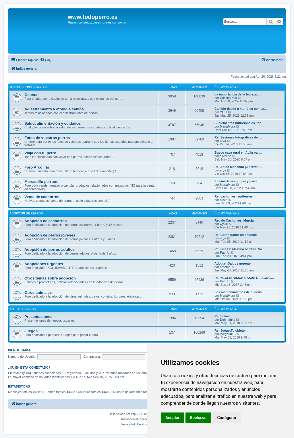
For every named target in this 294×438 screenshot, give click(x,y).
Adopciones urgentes (43, 264)
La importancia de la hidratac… (237, 94)
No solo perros (22, 309)
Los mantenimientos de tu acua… (239, 292)
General (31, 95)
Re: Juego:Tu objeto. (230, 330)
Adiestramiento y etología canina (54, 109)
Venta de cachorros (41, 197)
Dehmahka (227, 319)
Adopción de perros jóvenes (49, 235)
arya (223, 140)
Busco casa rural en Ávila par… (238, 152)
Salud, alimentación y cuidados (52, 123)
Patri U (225, 252)
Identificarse (19, 350)
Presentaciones (38, 316)
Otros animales (38, 292)
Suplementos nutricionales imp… (239, 123)
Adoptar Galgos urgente (232, 263)
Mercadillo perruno (41, 181)
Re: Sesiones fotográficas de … (238, 137)
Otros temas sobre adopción (50, 278)
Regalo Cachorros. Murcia (234, 220)
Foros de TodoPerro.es (28, 87)
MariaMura (227, 126)
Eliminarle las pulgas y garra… (237, 181)
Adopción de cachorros (45, 221)
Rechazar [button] (198, 417)
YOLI (223, 112)
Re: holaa (221, 316)
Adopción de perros (26, 213)
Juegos (31, 331)
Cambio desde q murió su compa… (240, 108)
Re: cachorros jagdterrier (233, 196)
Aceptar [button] (172, 417)
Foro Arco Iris (36, 167)
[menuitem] (45, 59)
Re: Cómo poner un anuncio (235, 234)
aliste (223, 200)
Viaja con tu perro (40, 153)
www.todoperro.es (93, 17)
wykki (224, 224)
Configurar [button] (226, 417)
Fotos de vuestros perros (47, 138)
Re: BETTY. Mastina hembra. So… (239, 249)
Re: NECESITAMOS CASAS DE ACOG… (244, 277)
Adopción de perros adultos (49, 249)
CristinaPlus (228, 97)
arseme (225, 267)
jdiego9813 (227, 334)
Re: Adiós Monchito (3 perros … (238, 167)
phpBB (135, 414)
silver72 (225, 156)
